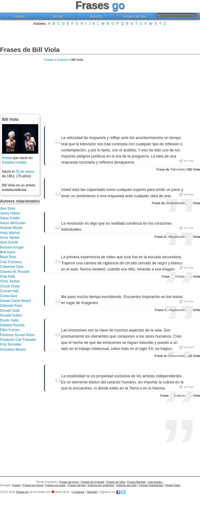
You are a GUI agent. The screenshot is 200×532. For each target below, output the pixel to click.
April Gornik (9, 242)
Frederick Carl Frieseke (18, 339)
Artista (7, 158)
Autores (96, 16)
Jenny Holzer (10, 213)
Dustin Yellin (9, 320)
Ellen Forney (10, 330)
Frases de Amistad (92, 482)
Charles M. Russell (14, 271)
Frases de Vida (115, 482)
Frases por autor (55, 485)
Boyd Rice (8, 257)
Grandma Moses (13, 349)
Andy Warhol (10, 233)
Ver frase (186, 161)
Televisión (177, 169)
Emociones (177, 356)
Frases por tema (33, 485)
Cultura (179, 395)
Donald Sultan (11, 315)
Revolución (177, 237)
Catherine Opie (11, 266)
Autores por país (126, 485)
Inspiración (177, 310)
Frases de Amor (69, 482)
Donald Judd (10, 310)
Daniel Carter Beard (15, 301)
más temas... (156, 482)
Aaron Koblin (10, 218)
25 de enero (24, 171)
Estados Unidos (14, 162)
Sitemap (92, 492)
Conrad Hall (9, 291)
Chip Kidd (7, 276)
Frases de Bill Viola (30, 49)
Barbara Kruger (12, 247)
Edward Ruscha (12, 325)
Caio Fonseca (10, 262)
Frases (19, 16)
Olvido (180, 276)
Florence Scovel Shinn (17, 335)
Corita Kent (8, 296)
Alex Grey (7, 208)
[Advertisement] (100, 35)
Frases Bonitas (136, 482)
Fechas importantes (151, 485)
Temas (57, 16)
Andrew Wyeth (11, 228)
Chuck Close (10, 286)
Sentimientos (175, 203)
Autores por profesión (101, 485)
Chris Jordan (10, 281)
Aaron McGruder (13, 223)
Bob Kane (7, 252)
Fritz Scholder (10, 344)
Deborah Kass (11, 305)
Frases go (22, 492)
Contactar (78, 492)
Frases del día (134, 16)
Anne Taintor (10, 237)
